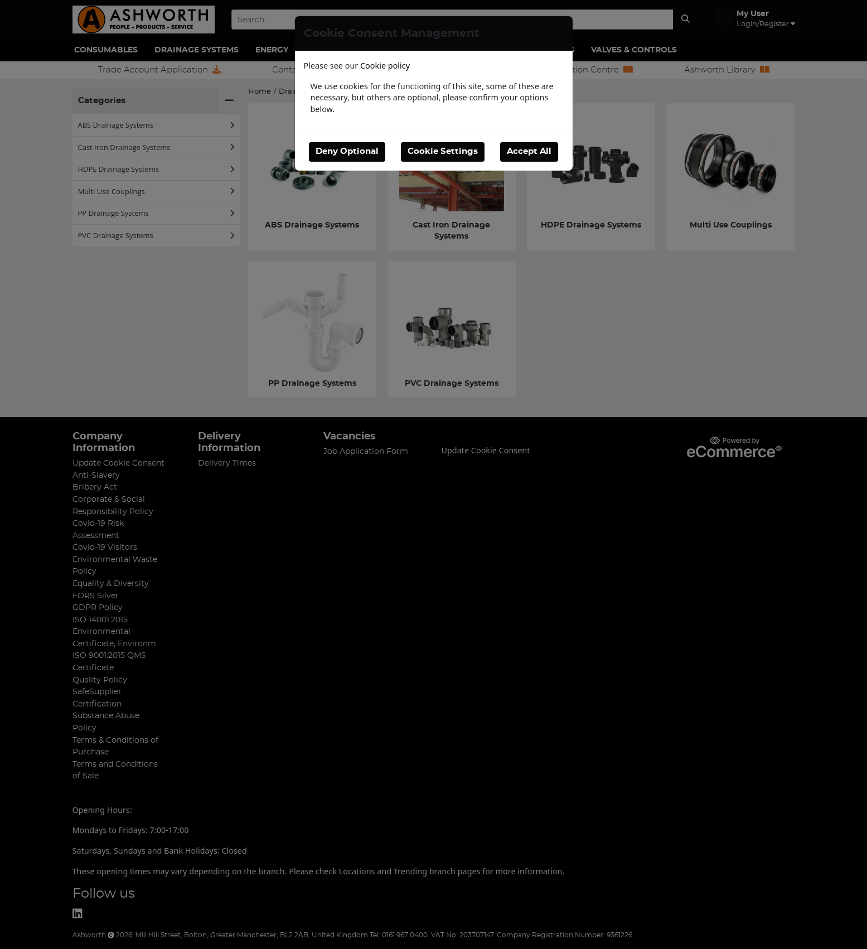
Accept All (529, 151)
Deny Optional (347, 151)
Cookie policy (385, 65)
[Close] (559, 33)
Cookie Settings (443, 151)
